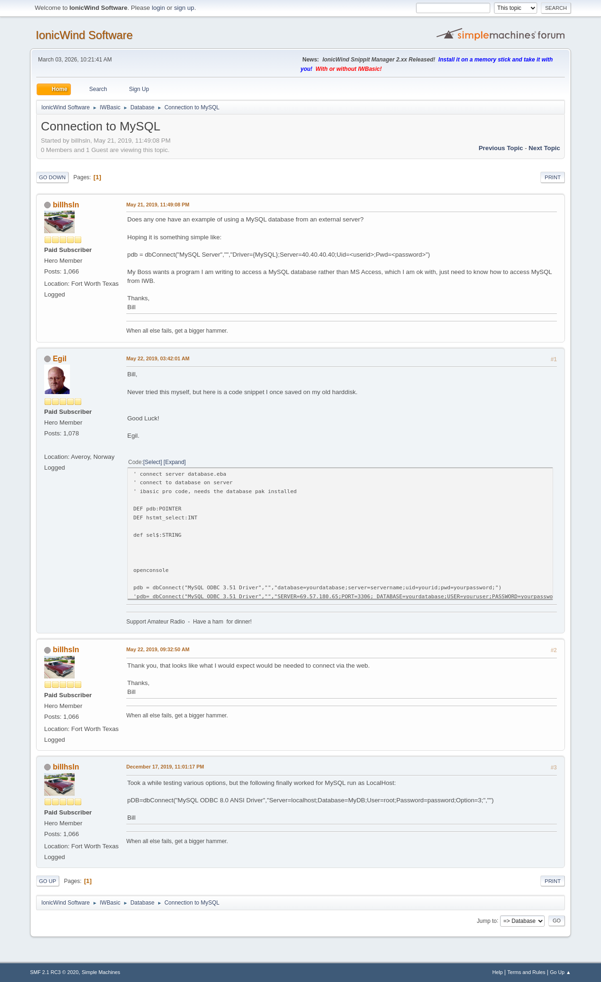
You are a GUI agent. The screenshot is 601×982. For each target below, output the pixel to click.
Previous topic (500, 148)
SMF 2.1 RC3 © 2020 (54, 972)
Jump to (487, 920)
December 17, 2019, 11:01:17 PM (165, 766)
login (158, 7)
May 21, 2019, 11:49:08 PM (157, 204)
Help (498, 972)
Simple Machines (101, 972)
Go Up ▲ (560, 972)
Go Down (52, 177)
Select (152, 462)
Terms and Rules (527, 972)
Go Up (47, 881)
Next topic (544, 148)
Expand (175, 462)
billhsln (66, 205)
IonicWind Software (84, 35)
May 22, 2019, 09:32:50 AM (157, 649)
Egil (59, 359)
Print (553, 177)
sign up (184, 7)
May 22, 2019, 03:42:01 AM (157, 358)
